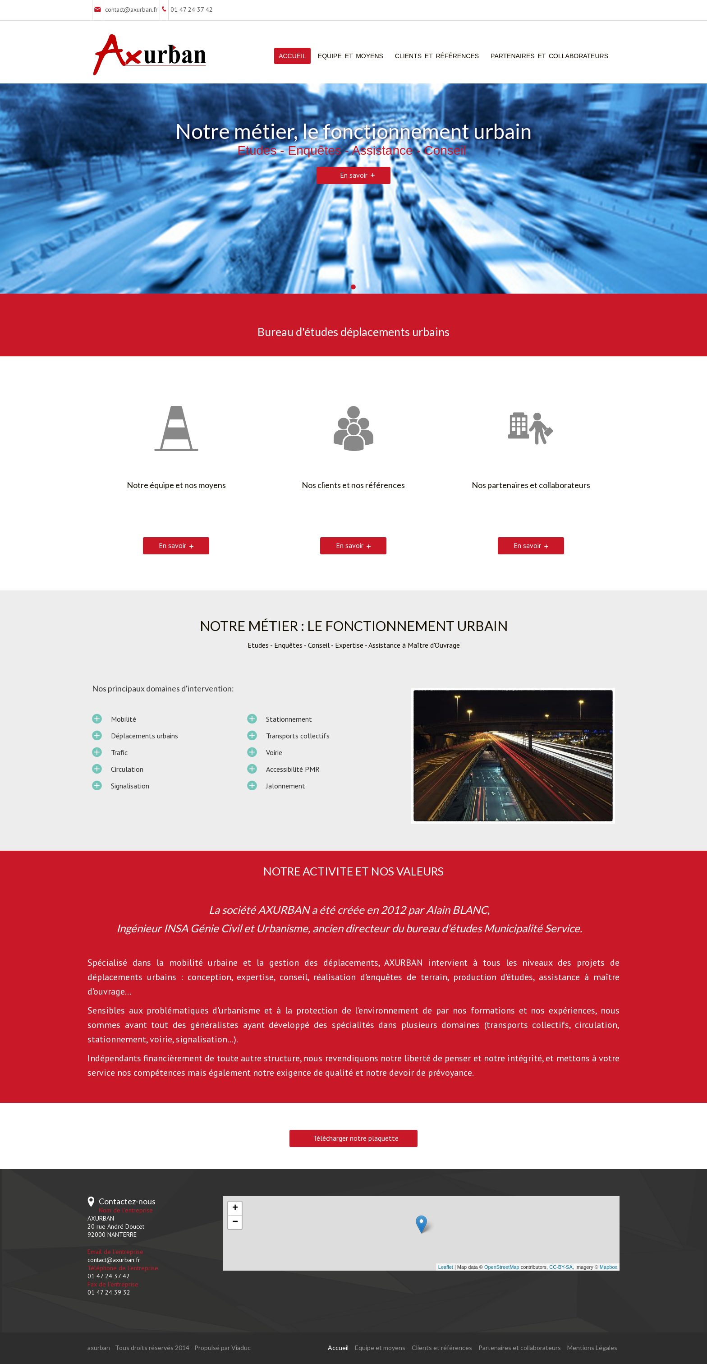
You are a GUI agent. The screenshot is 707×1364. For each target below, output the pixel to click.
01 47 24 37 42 (191, 9)
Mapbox (608, 1267)
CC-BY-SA (561, 1267)
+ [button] (235, 1208)
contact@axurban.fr (131, 9)
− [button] (235, 1222)
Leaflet (445, 1267)
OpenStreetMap (501, 1267)
